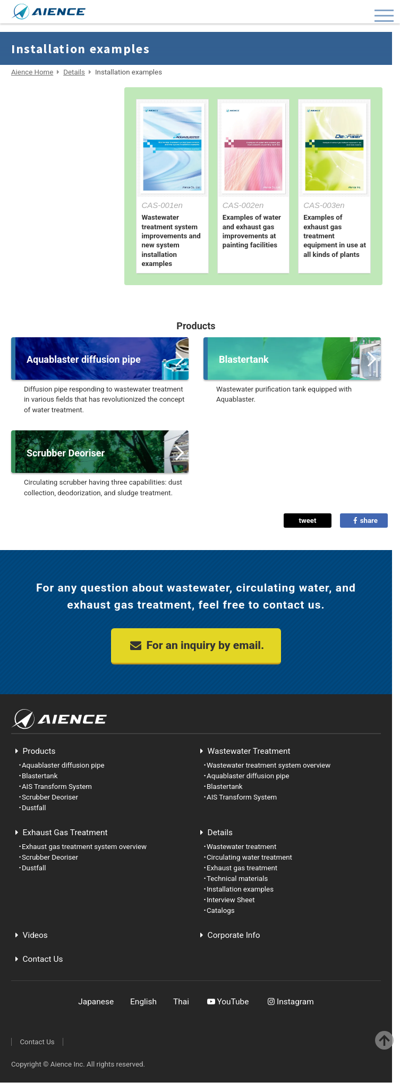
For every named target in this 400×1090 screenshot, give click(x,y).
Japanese (96, 1001)
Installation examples (63, 193)
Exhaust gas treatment (63, 145)
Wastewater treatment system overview (268, 765)
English (143, 1001)
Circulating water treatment (63, 121)
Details (74, 72)
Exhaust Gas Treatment (59, 832)
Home (63, 265)
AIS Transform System (57, 787)
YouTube (227, 1001)
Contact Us (37, 959)
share (364, 521)
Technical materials (63, 169)
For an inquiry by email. (196, 645)
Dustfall (34, 808)
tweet (307, 521)
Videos (29, 935)
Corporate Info (228, 935)
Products (33, 751)
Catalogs (63, 241)
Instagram (289, 1001)
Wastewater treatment (63, 98)
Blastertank (40, 776)
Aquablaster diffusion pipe (63, 765)
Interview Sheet (63, 217)
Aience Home (32, 72)
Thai (181, 1001)
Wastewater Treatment (243, 751)
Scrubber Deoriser (50, 797)
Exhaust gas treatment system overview (84, 847)
